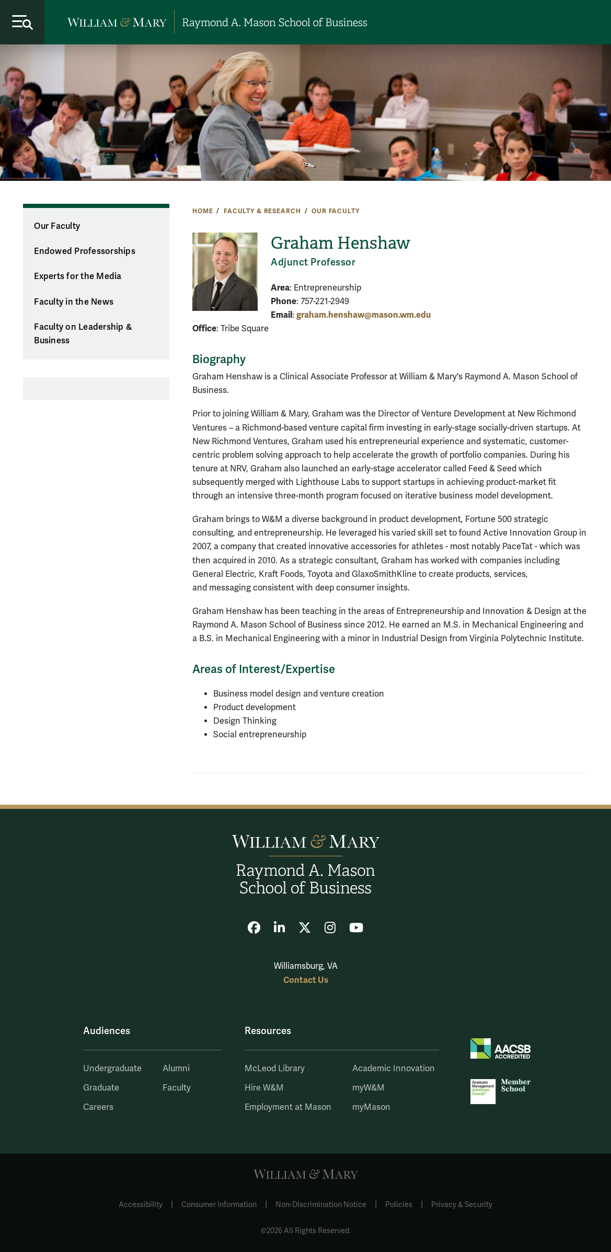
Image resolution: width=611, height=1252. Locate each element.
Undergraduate (112, 1068)
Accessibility (141, 1204)
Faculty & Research (262, 211)
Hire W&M (264, 1088)
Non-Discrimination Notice (320, 1204)
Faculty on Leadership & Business (83, 334)
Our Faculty (335, 211)
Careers (98, 1107)
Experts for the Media (77, 276)
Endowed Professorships (84, 251)
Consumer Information (219, 1204)
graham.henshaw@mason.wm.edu (363, 314)
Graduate (101, 1088)
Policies (398, 1204)
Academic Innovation (393, 1068)
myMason (371, 1107)
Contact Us (305, 980)
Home (202, 211)
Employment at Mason (288, 1107)
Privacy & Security (461, 1204)
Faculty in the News (73, 302)
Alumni (176, 1068)
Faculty (177, 1088)
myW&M (368, 1088)
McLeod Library (275, 1068)
